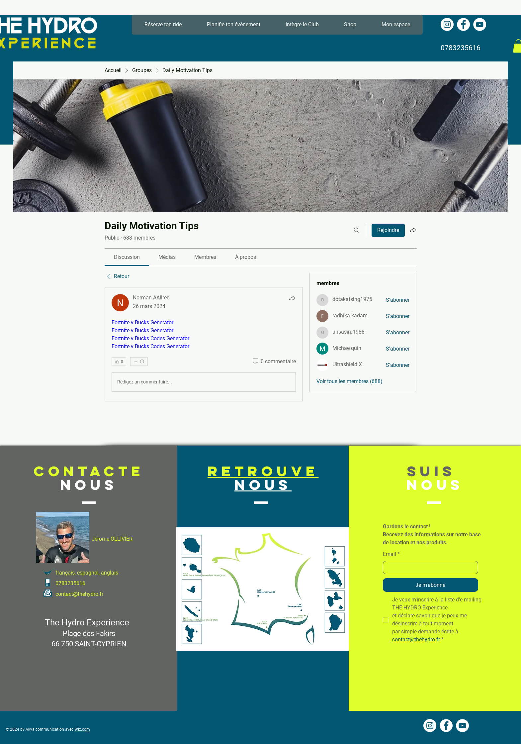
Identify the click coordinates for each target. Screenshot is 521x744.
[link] (127, 257)
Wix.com (82, 729)
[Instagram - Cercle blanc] (447, 24)
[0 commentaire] (273, 361)
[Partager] (292, 298)
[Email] (428, 567)
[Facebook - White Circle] (463, 24)
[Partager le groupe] (413, 230)
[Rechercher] (357, 230)
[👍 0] (119, 361)
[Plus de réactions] (139, 361)
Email (391, 554)
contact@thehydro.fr (79, 594)
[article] (204, 344)
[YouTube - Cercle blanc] (479, 24)
